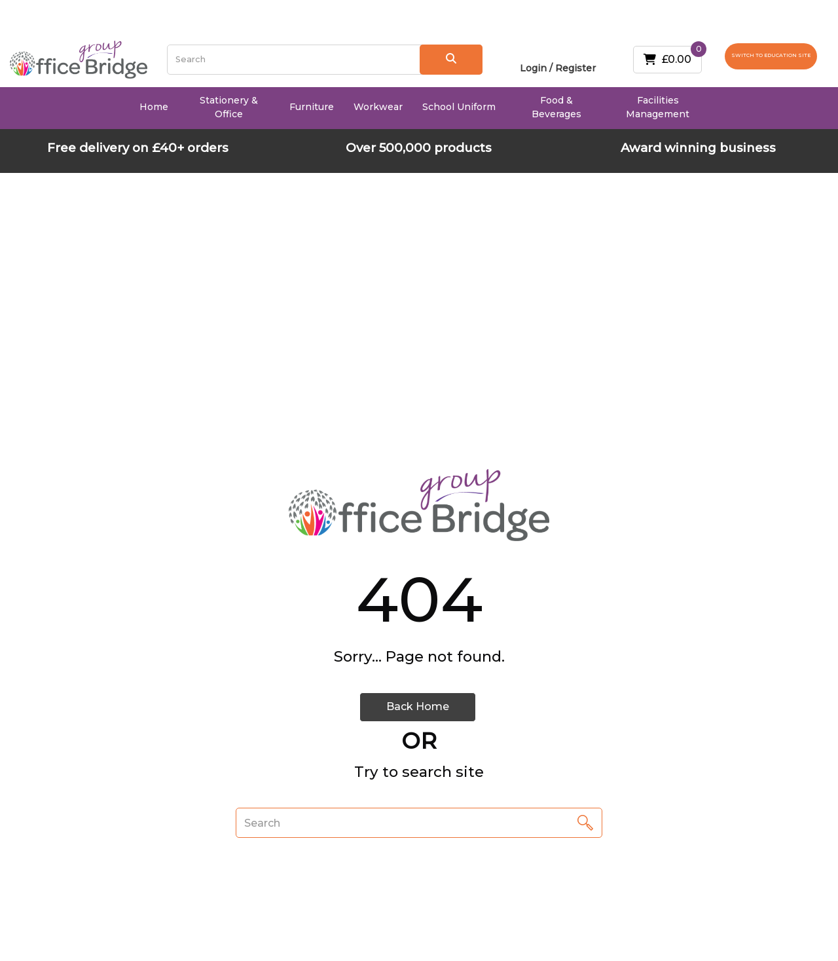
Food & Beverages (556, 107)
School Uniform (459, 107)
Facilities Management (657, 107)
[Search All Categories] (325, 60)
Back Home (417, 706)
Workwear (378, 107)
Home (153, 107)
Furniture (311, 107)
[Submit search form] (451, 60)
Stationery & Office (229, 107)
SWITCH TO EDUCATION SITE (771, 55)
